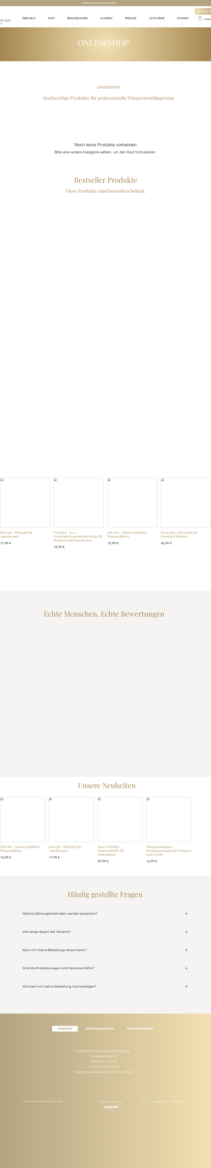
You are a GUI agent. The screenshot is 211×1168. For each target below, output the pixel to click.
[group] (105, 513)
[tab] (65, 1029)
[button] (200, 18)
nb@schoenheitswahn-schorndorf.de (103, 1072)
